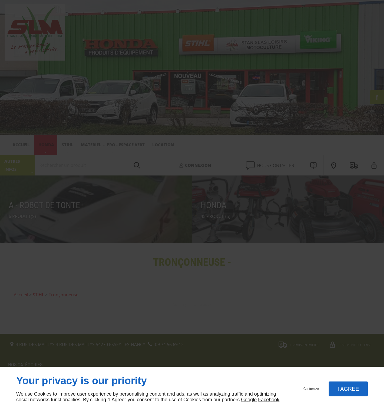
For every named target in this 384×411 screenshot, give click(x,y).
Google (249, 399)
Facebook (268, 399)
